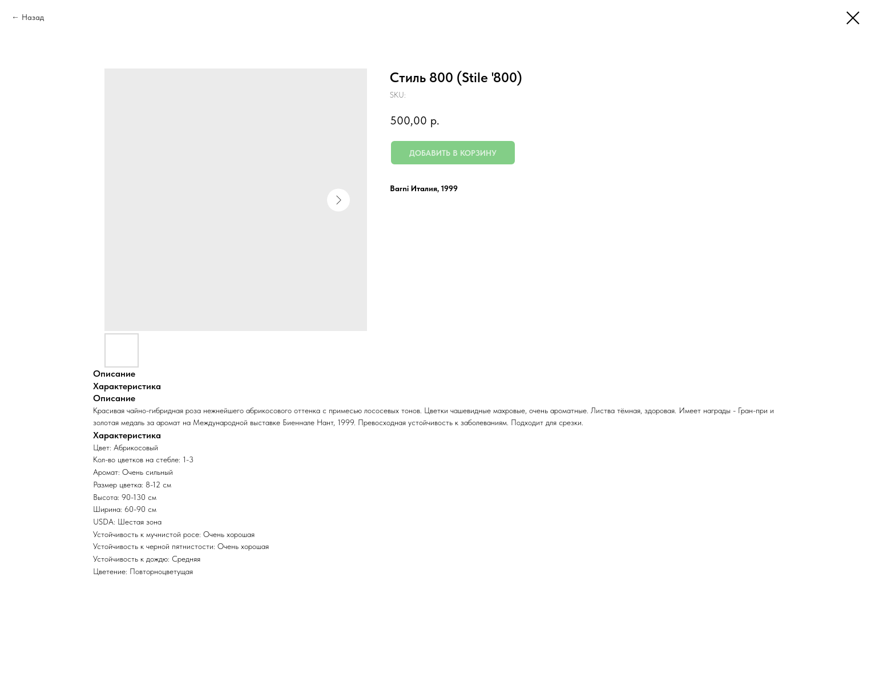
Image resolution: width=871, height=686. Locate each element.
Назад (33, 17)
